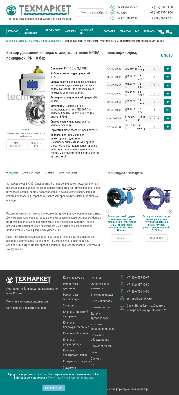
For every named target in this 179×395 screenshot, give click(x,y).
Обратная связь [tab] (68, 172)
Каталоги (70, 31)
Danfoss (96, 358)
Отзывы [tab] (49, 172)
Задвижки (69, 367)
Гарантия (125, 31)
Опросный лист (86, 31)
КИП (94, 365)
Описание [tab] (12, 172)
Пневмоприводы (102, 301)
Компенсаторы (100, 307)
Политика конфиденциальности (27, 301)
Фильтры (96, 277)
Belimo (95, 352)
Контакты (150, 31)
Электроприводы (102, 294)
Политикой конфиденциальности (70, 377)
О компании (30, 31)
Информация (52, 29)
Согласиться (53, 388)
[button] (23, 129)
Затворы (68, 305)
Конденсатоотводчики (77, 361)
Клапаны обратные (75, 333)
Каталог (13, 31)
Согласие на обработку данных (26, 308)
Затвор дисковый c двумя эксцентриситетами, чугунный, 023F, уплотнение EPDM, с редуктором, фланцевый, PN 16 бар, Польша (121, 223)
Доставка (109, 31)
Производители (101, 346)
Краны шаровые (73, 277)
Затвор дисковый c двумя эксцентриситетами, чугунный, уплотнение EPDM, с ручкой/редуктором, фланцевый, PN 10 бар (156, 223)
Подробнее (121, 237)
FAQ (137, 31)
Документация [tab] (31, 172)
